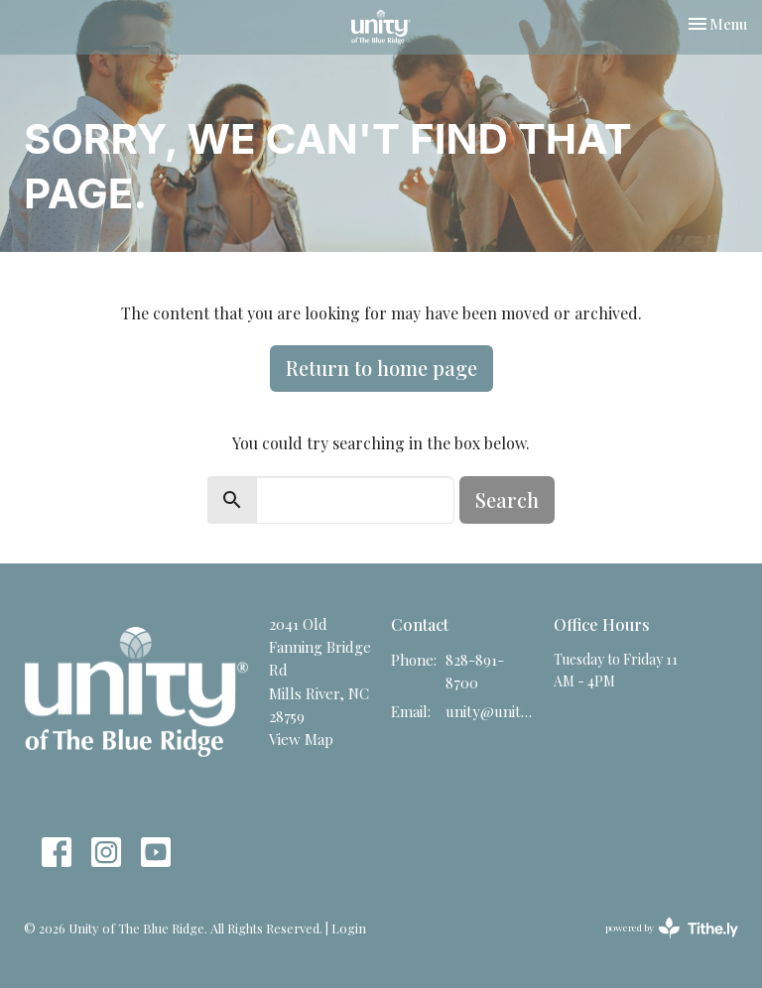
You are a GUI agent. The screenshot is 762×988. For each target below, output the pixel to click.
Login (348, 928)
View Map (301, 739)
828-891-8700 (474, 671)
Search (507, 499)
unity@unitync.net (489, 711)
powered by (671, 928)
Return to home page (381, 367)
